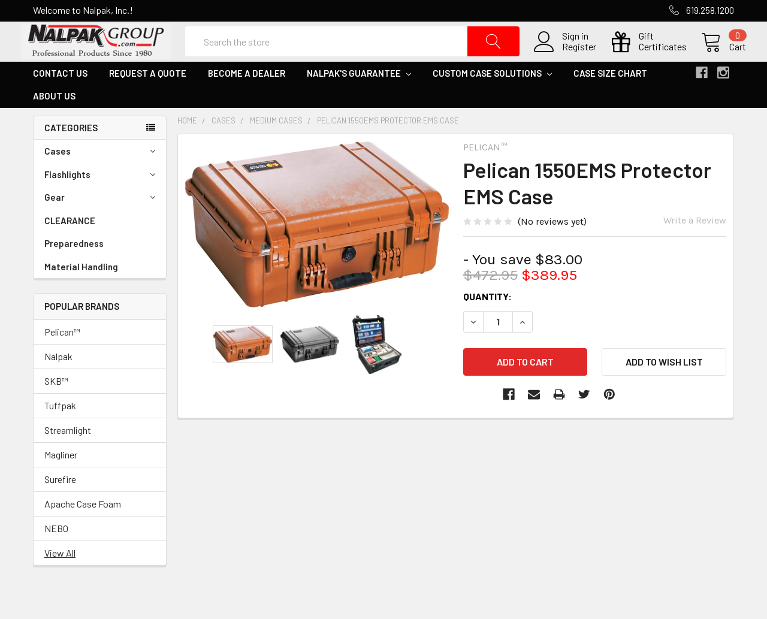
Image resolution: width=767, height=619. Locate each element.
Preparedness (74, 267)
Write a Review (694, 244)
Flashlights (99, 199)
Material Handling (81, 291)
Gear (99, 222)
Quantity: (487, 321)
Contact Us (60, 97)
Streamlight (67, 454)
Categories (71, 152)
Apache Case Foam (82, 528)
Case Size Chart (610, 97)
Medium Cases (276, 145)
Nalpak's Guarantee (359, 97)
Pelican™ (62, 356)
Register (567, 59)
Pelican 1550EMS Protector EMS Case (388, 145)
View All (60, 577)
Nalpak (58, 381)
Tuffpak (60, 430)
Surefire (60, 503)
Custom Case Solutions (492, 97)
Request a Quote (147, 97)
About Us (54, 120)
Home (187, 145)
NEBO (56, 552)
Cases (99, 176)
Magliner (60, 479)
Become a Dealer (246, 97)
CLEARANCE (69, 245)
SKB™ (56, 405)
